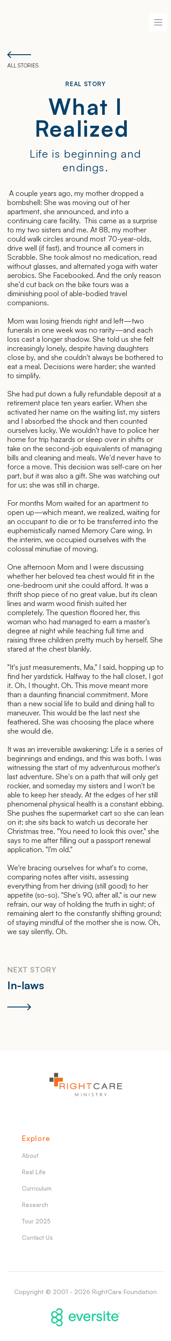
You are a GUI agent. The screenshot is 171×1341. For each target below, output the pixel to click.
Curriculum (37, 1188)
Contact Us (37, 1237)
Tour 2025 (36, 1221)
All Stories (22, 60)
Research (35, 1204)
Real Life (34, 1172)
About (30, 1155)
